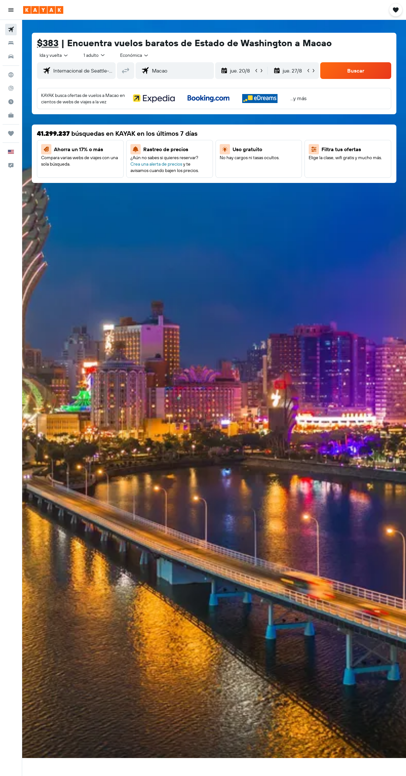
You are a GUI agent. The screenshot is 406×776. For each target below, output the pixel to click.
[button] (11, 10)
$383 (47, 42)
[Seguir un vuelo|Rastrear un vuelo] (11, 88)
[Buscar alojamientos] (11, 43)
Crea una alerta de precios (156, 164)
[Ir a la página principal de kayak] (43, 10)
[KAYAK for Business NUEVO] (11, 115)
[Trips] (11, 133)
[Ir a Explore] (11, 74)
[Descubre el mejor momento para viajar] (11, 101)
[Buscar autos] (11, 56)
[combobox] (135, 55)
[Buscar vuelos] (11, 29)
